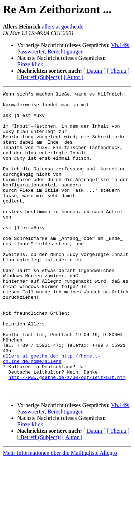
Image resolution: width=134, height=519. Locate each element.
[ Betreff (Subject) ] (39, 77)
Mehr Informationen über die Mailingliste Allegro (60, 513)
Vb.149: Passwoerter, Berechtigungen (73, 48)
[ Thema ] (118, 71)
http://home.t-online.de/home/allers (51, 412)
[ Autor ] (73, 77)
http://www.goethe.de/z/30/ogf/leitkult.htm (67, 435)
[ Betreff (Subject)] (39, 497)
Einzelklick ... (33, 64)
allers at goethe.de (62, 27)
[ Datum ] (94, 71)
